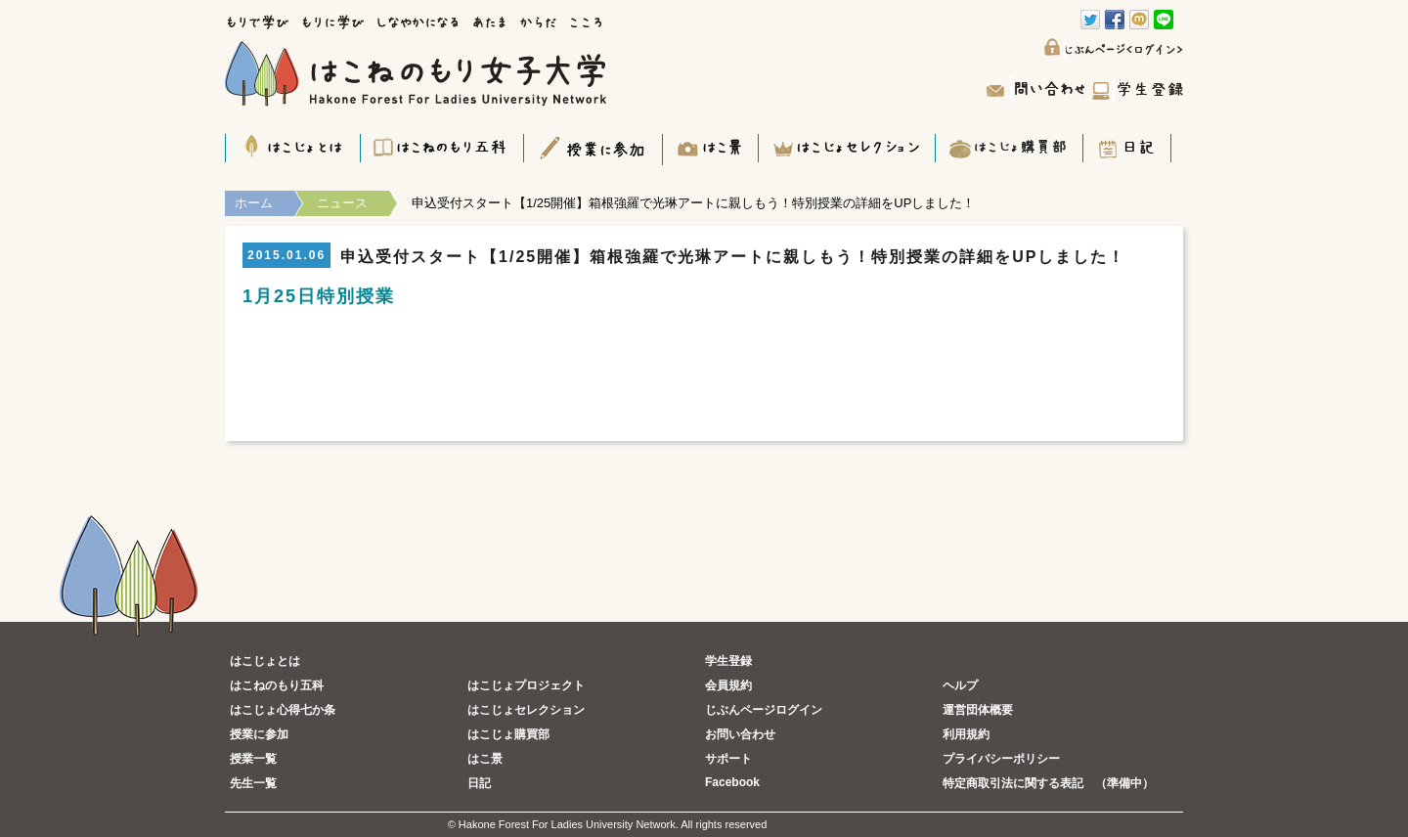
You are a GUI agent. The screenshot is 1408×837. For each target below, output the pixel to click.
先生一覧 (253, 783)
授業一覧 (253, 759)
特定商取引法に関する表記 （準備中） (1048, 783)
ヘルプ (960, 685)
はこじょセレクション (526, 710)
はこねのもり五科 (277, 685)
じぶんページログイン (763, 710)
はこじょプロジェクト (526, 685)
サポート (728, 759)
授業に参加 (259, 734)
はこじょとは (265, 661)
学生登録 (728, 661)
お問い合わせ (740, 734)
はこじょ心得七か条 (282, 710)
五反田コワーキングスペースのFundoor (865, 824)
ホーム (254, 203)
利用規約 (966, 734)
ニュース (342, 203)
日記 (479, 783)
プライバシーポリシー (1001, 759)
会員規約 (728, 685)
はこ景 (485, 759)
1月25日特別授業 (318, 296)
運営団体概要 (978, 710)
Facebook (732, 782)
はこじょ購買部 (508, 734)
